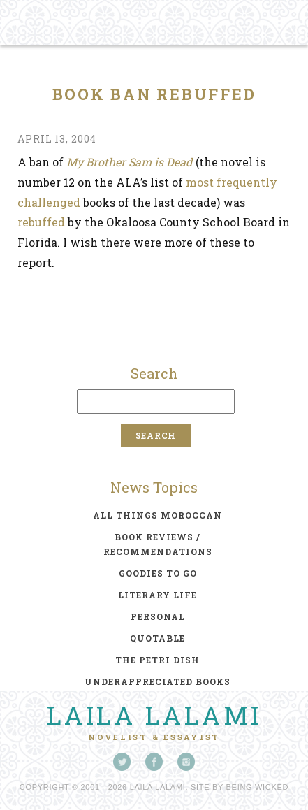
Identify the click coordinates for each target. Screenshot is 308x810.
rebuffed (41, 222)
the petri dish (157, 659)
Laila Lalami (154, 715)
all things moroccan (157, 515)
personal (158, 616)
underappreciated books (157, 681)
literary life (157, 594)
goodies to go (158, 573)
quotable (157, 638)
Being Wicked (257, 787)
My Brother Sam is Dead (129, 161)
